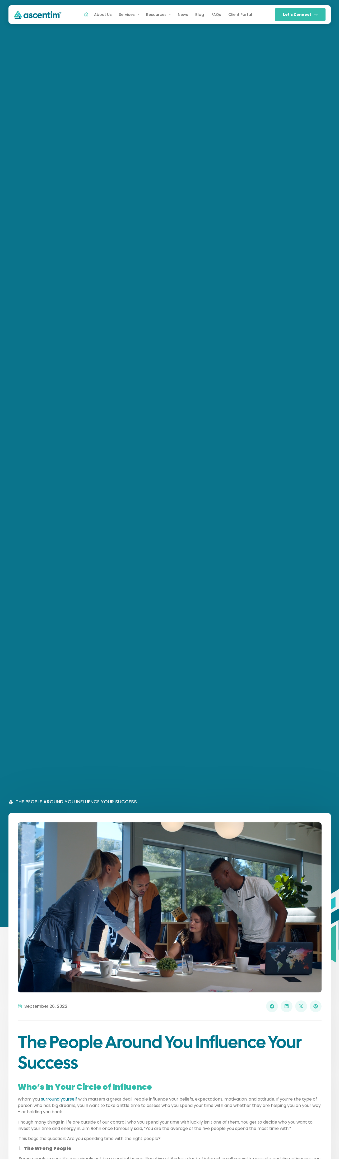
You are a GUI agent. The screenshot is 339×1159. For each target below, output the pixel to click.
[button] (272, 1006)
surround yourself (59, 1099)
